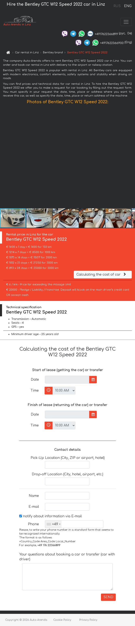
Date (35, 379)
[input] (67, 379)
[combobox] (53, 524)
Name (34, 496)
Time (35, 390)
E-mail (34, 507)
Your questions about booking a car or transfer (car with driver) (67, 557)
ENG (127, 6)
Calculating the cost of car (101, 274)
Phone (33, 524)
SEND (108, 597)
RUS (117, 6)
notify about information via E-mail (50, 516)
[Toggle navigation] (126, 22)
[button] (131, 157)
